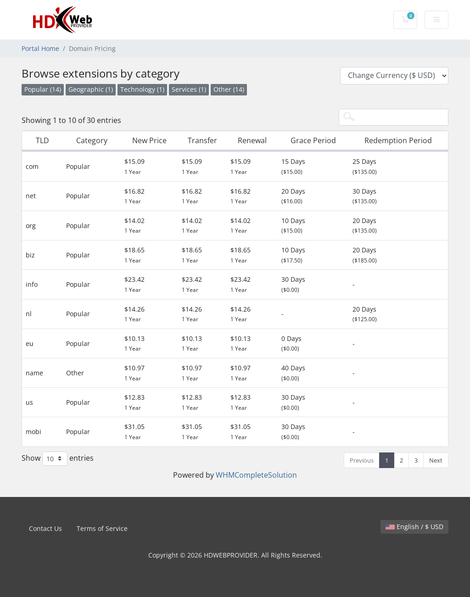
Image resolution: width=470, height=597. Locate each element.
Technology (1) (142, 89)
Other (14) (228, 89)
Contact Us (45, 528)
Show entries (58, 459)
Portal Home (40, 48)
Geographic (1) (90, 89)
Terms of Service (102, 528)
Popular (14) (42, 89)
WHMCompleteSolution (256, 475)
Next (435, 460)
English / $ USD (414, 526)
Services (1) (189, 89)
